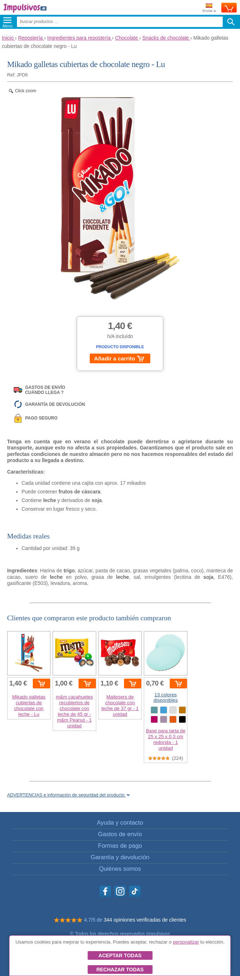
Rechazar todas (119, 969)
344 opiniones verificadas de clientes (145, 920)
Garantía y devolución (119, 857)
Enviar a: (210, 8)
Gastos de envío (120, 834)
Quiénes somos (120, 868)
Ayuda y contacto (120, 822)
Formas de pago (120, 845)
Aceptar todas (119, 955)
